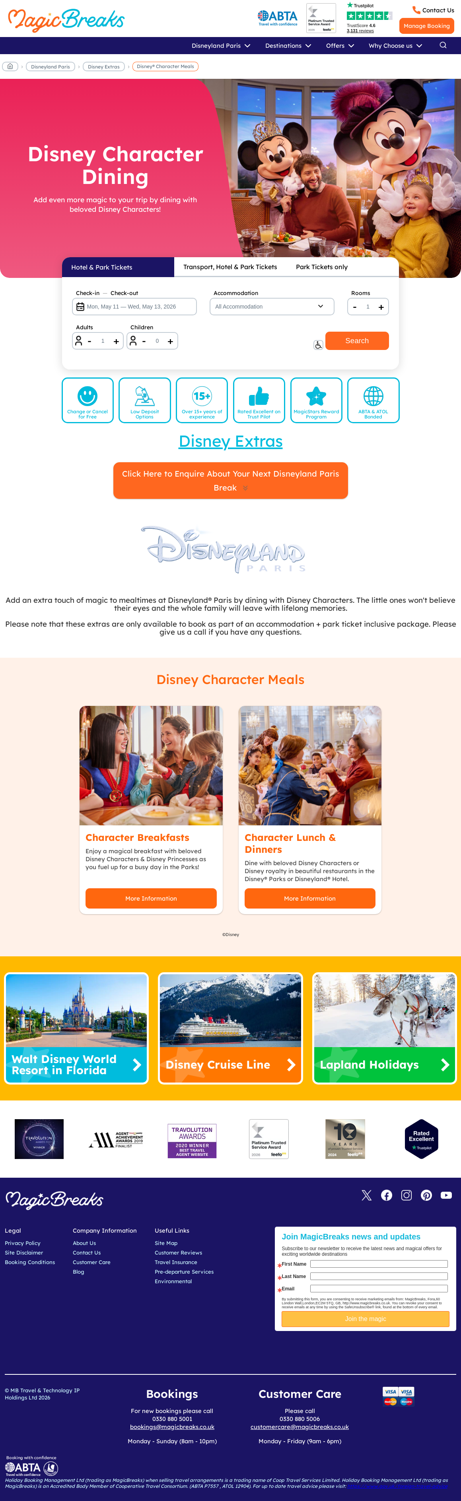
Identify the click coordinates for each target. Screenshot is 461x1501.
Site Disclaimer (24, 1252)
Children (141, 327)
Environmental (173, 1281)
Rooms (360, 293)
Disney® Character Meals (165, 66)
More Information (151, 898)
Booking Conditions (30, 1262)
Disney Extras (104, 67)
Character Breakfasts (137, 837)
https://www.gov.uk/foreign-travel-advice (397, 1486)
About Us (84, 1243)
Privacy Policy (23, 1243)
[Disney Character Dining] (230, 178)
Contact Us (438, 10)
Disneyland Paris (50, 67)
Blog (78, 1271)
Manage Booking (427, 25)
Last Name (294, 1276)
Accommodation (236, 293)
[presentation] (371, 1351)
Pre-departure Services (184, 1271)
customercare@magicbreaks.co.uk (300, 1427)
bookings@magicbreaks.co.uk (172, 1427)
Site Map (166, 1243)
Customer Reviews (178, 1252)
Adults (84, 327)
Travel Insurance (176, 1262)
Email (288, 1288)
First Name (294, 1264)
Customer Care (92, 1262)
